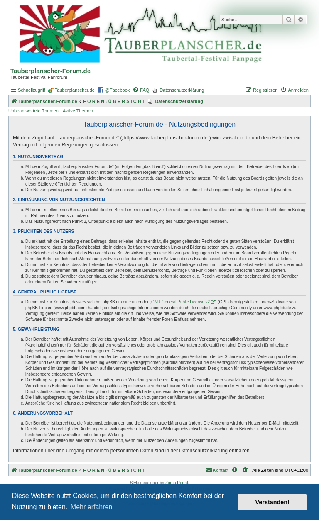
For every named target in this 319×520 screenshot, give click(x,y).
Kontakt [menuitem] (217, 470)
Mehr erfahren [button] (92, 506)
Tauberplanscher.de (75, 90)
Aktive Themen (78, 110)
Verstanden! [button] (272, 502)
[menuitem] (141, 90)
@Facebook (117, 90)
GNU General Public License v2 (180, 302)
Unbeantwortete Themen (33, 110)
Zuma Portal (176, 483)
